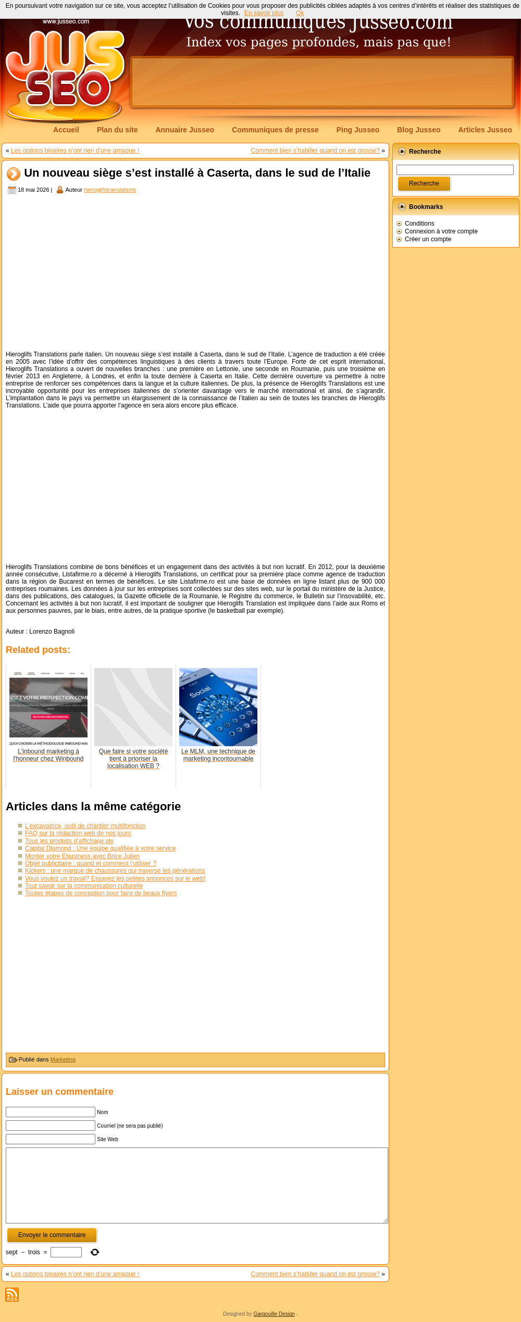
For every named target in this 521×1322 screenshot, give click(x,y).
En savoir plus (263, 13)
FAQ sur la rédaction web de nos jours (78, 833)
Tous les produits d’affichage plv (69, 841)
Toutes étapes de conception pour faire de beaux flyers (101, 893)
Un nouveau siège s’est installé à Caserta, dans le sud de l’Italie (197, 173)
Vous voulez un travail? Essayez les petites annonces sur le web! (115, 878)
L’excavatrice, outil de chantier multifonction (85, 826)
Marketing (63, 1059)
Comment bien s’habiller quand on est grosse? (315, 150)
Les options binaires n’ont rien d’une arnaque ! (75, 150)
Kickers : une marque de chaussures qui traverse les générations (115, 870)
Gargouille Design (274, 1314)
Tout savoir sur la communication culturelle (84, 885)
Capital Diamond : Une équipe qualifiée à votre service (100, 848)
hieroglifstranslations (110, 190)
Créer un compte (428, 239)
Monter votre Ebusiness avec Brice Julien (82, 856)
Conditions (420, 223)
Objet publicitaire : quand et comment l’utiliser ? (90, 863)
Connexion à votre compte (441, 231)
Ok (300, 13)
